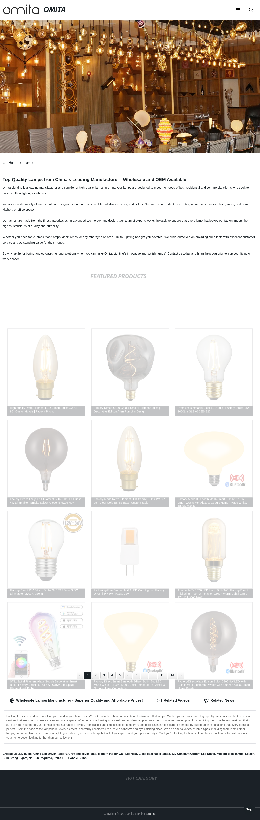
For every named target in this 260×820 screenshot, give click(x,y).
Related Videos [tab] (173, 700)
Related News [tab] (219, 700)
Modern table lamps (230, 753)
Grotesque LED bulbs (17, 753)
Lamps (29, 163)
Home (13, 163)
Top (249, 809)
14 (172, 675)
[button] (238, 10)
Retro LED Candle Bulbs (70, 758)
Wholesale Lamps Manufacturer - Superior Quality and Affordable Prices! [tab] (76, 700)
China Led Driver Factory (50, 753)
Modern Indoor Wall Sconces (117, 753)
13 (162, 675)
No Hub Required (40, 758)
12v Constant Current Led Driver (193, 753)
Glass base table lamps (154, 753)
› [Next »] (181, 675)
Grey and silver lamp (82, 753)
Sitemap (151, 813)
